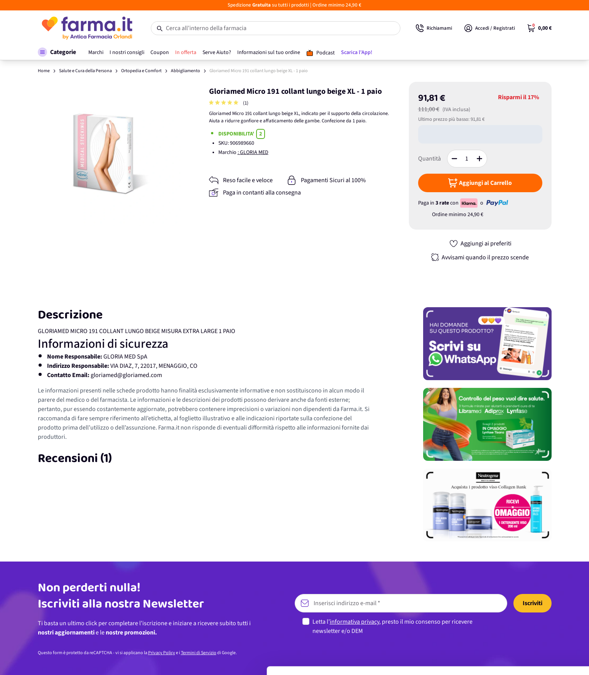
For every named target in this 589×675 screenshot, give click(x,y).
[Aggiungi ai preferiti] (480, 243)
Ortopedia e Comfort (141, 71)
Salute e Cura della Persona (85, 71)
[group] (224, 103)
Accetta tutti (525, 603)
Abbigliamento (185, 71)
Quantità (429, 158)
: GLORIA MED (253, 152)
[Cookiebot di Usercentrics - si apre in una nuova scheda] (50, 660)
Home (44, 71)
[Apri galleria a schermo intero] (110, 154)
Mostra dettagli (122, 659)
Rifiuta (525, 653)
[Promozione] (487, 343)
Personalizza (525, 628)
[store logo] (86, 28)
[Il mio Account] (489, 28)
